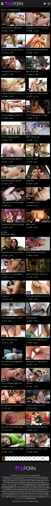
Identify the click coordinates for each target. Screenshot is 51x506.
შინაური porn (45, 480)
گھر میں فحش (20, 486)
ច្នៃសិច (3, 488)
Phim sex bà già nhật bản (30, 477)
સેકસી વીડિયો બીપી (16, 484)
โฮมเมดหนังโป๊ (36, 491)
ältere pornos (42, 477)
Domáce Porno (6, 491)
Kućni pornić (43, 489)
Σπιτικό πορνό (21, 495)
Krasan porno (13, 497)
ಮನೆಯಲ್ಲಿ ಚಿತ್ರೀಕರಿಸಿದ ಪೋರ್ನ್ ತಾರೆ (31, 484)
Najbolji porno (32, 493)
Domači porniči (15, 491)
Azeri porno (41, 493)
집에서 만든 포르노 (26, 491)
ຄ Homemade (21, 497)
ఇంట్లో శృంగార (5, 486)
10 (34, 458)
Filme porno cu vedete (30, 488)
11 (38, 458)
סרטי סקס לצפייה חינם (32, 495)
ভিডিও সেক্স (17, 480)
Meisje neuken (36, 480)
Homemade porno (30, 498)
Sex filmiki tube (23, 493)
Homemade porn (7, 477)
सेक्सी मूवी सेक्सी (45, 484)
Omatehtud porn (11, 495)
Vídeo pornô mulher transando (15, 479)
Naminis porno (12, 489)
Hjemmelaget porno (12, 493)
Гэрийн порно (41, 488)
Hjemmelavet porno (23, 489)
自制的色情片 (9, 488)
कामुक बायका (12, 486)
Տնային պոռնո (26, 480)
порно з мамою (18, 488)
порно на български (36, 482)
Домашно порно (34, 489)
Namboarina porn (31, 497)
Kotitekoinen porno (24, 482)
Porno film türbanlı (42, 479)
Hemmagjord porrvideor (11, 482)
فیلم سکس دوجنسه (30, 479)
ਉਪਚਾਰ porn (45, 486)
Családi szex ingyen (8, 480)
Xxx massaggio (17, 477)
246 (42, 458)
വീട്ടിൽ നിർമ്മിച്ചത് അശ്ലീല (33, 486)
